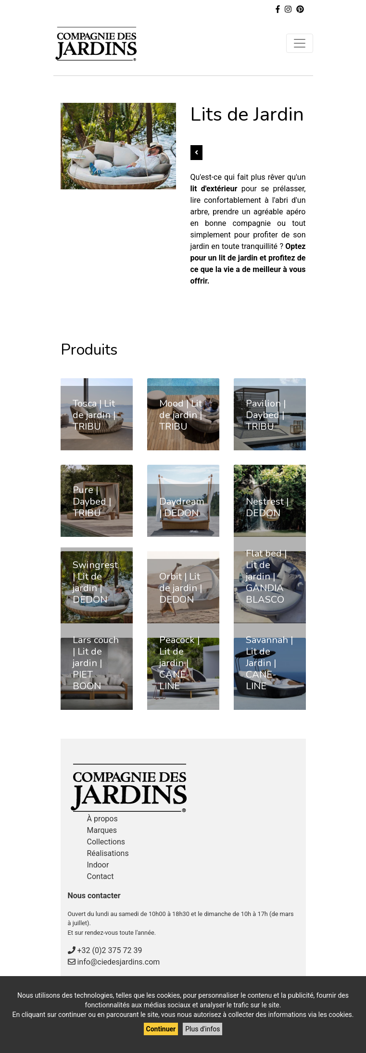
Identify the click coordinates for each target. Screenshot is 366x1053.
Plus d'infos (202, 1029)
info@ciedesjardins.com (118, 961)
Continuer (161, 1029)
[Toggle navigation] (299, 43)
